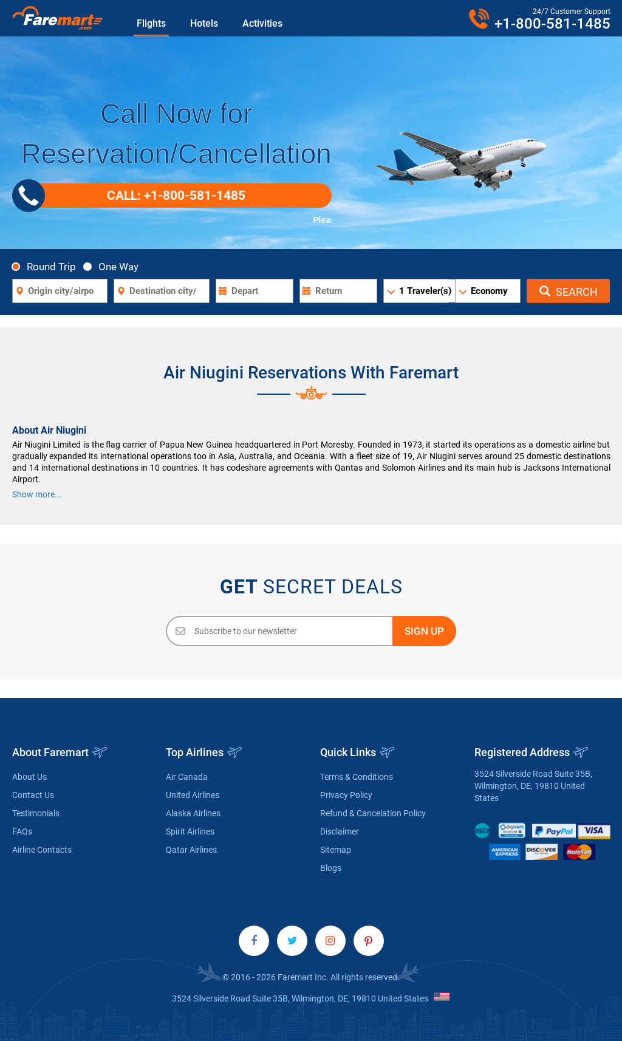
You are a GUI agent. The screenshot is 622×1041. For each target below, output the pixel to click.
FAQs (22, 831)
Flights (151, 23)
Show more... (37, 494)
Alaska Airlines (193, 813)
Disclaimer (339, 831)
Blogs (330, 868)
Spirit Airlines (190, 831)
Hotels (204, 23)
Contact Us (33, 795)
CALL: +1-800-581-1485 (133, 195)
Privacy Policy (346, 795)
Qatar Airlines (191, 850)
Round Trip (47, 266)
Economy (489, 290)
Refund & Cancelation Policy (373, 813)
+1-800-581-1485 (552, 24)
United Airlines (192, 795)
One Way (114, 266)
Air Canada (187, 777)
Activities (262, 23)
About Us (29, 777)
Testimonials (36, 813)
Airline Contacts (42, 850)
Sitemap (335, 850)
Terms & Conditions (356, 777)
